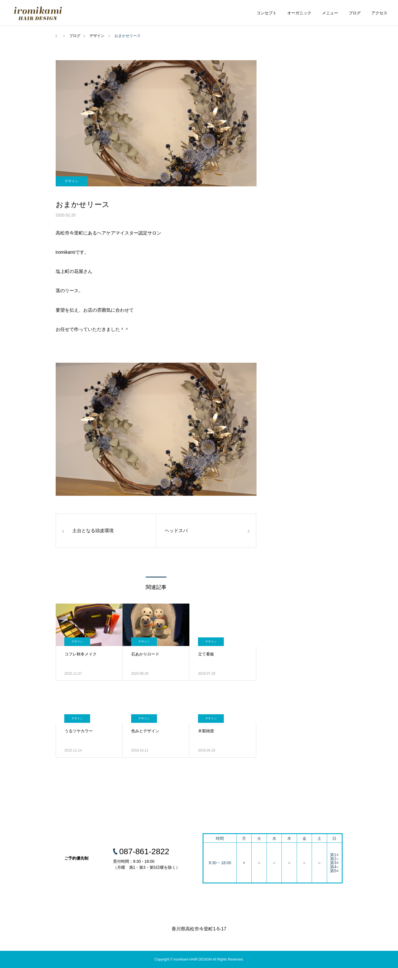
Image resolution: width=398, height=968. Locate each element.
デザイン (71, 181)
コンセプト (267, 13)
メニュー (330, 13)
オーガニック (299, 13)
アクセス (379, 13)
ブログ (355, 13)
